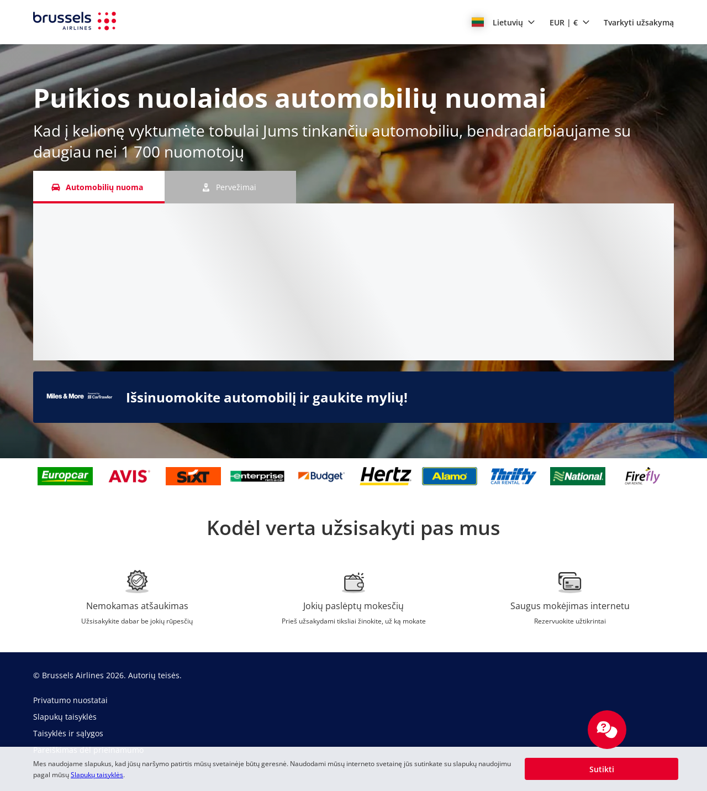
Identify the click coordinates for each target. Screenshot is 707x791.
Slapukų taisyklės (97, 774)
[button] (503, 22)
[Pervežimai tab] (230, 187)
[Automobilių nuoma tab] (99, 187)
